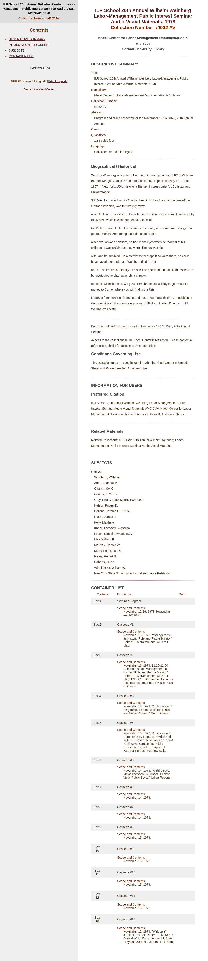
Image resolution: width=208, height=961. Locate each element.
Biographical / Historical (113, 166)
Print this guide (57, 81)
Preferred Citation (107, 394)
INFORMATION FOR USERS (28, 45)
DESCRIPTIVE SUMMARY (27, 39)
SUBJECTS (17, 50)
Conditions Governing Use (115, 354)
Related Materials (107, 431)
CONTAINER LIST (21, 56)
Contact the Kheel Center (38, 89)
